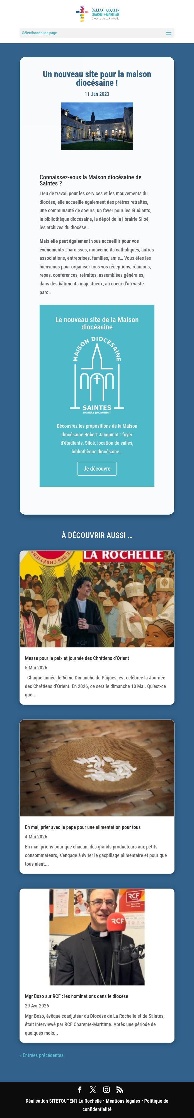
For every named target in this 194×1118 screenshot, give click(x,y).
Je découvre (97, 468)
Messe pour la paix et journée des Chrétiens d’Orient (77, 658)
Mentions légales (123, 1101)
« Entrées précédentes (42, 1055)
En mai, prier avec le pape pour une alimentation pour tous (83, 827)
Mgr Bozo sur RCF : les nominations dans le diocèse (76, 996)
